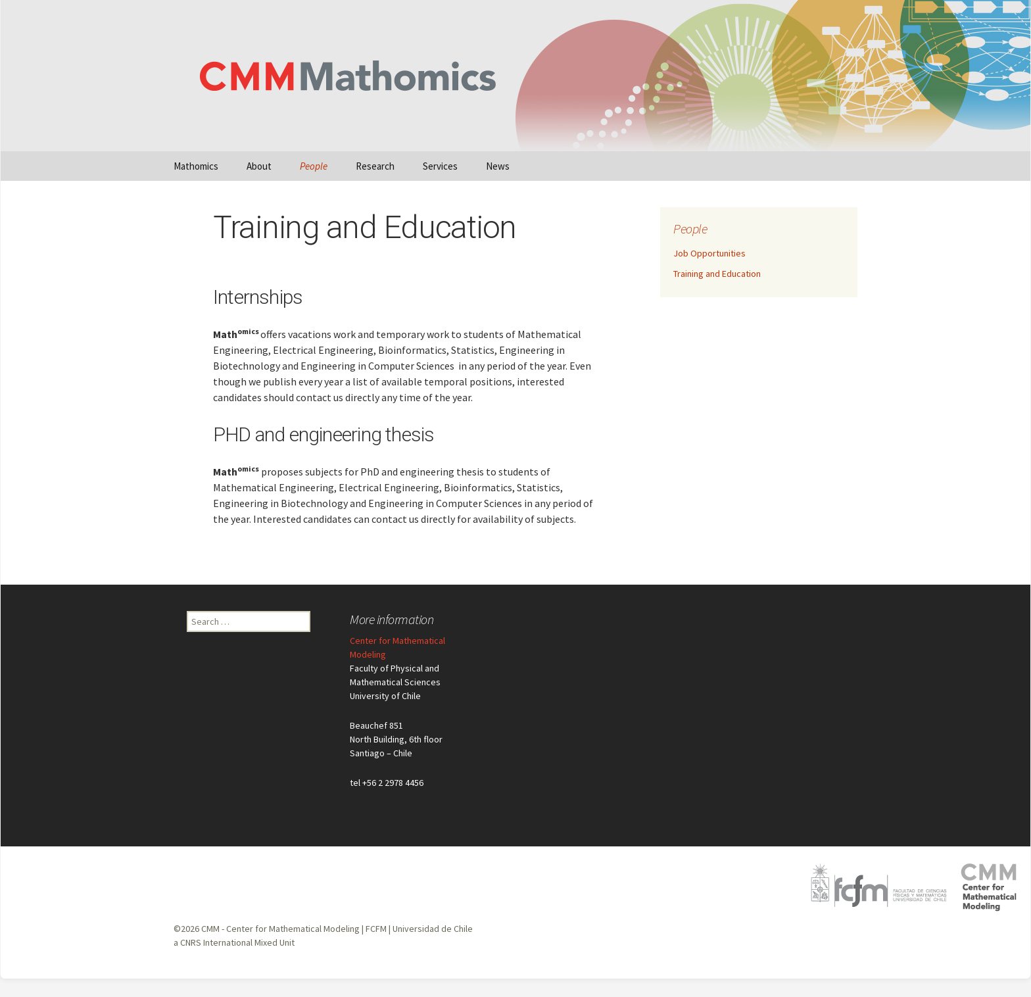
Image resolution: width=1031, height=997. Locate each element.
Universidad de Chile (433, 929)
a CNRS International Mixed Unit (234, 942)
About (259, 166)
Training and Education (717, 274)
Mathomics (196, 166)
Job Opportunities (709, 253)
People (313, 166)
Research (375, 166)
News (498, 166)
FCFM (376, 929)
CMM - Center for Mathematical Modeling (280, 929)
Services (440, 166)
